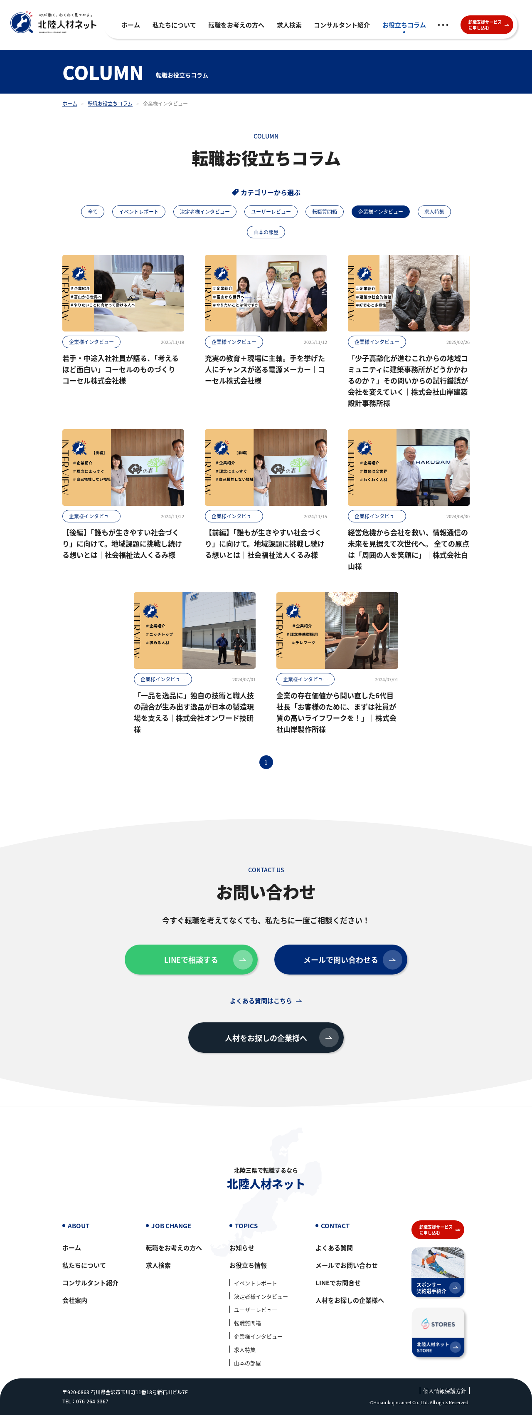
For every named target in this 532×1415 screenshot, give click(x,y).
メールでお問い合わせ (346, 1265)
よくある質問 (334, 1247)
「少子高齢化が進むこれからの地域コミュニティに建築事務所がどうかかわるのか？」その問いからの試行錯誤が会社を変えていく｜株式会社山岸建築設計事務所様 (408, 380)
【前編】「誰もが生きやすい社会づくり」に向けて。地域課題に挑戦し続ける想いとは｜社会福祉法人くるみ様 (265, 543)
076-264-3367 (92, 1401)
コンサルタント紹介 (342, 24)
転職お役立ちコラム (110, 103)
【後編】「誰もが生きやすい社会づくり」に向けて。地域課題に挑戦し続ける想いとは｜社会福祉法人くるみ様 (122, 543)
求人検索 (289, 24)
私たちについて (174, 24)
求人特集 (434, 211)
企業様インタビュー (91, 341)
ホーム (130, 24)
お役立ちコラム (404, 24)
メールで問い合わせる (352, 960)
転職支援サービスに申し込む (489, 25)
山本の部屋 (266, 231)
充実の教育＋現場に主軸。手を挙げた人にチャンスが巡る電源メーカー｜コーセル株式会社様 (265, 369)
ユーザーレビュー (271, 211)
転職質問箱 (324, 211)
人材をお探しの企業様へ (282, 1037)
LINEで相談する (208, 960)
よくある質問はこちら (261, 1000)
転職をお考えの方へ (236, 24)
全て (93, 211)
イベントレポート (139, 211)
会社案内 (74, 1300)
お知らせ (241, 1247)
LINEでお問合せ (338, 1282)
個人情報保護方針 (444, 1391)
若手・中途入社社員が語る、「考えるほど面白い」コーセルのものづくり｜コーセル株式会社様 (122, 369)
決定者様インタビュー (205, 211)
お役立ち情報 (248, 1265)
